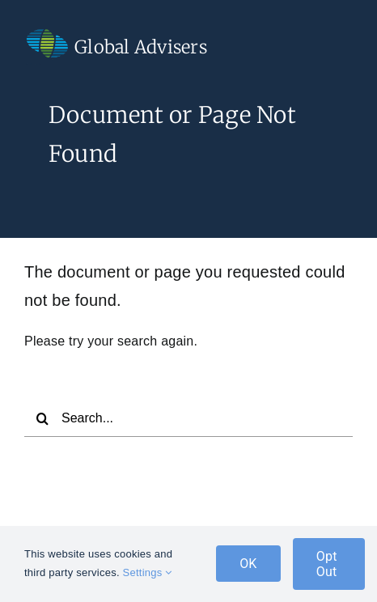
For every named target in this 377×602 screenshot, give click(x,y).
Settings (147, 572)
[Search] (42, 418)
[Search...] (188, 418)
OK (248, 563)
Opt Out (326, 564)
